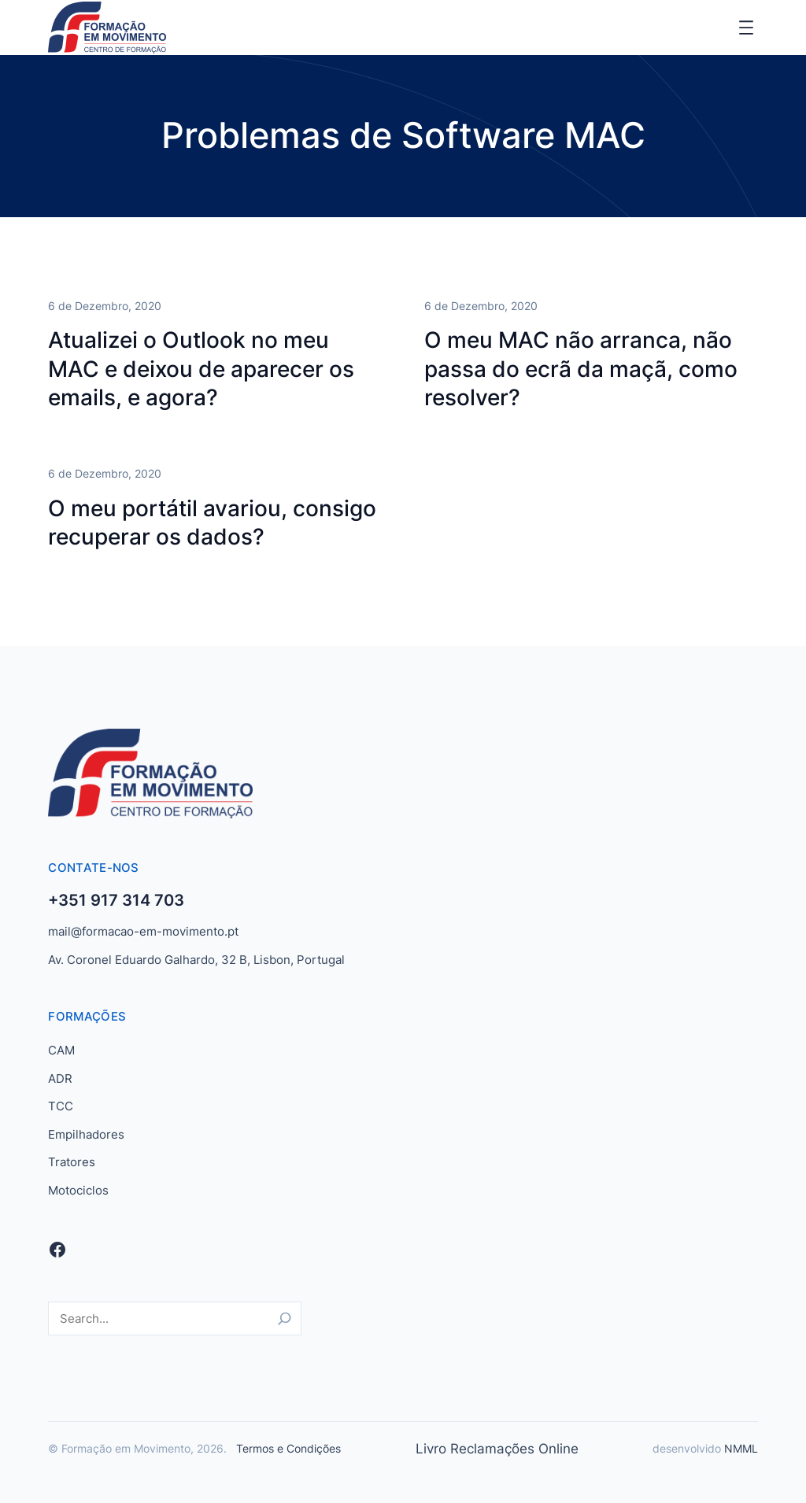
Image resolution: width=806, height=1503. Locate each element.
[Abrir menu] (746, 27)
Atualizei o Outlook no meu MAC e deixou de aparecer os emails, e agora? (201, 369)
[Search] (284, 1318)
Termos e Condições (288, 1448)
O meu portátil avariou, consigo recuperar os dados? (212, 522)
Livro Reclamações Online (497, 1449)
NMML (741, 1448)
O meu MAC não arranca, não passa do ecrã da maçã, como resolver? (581, 369)
